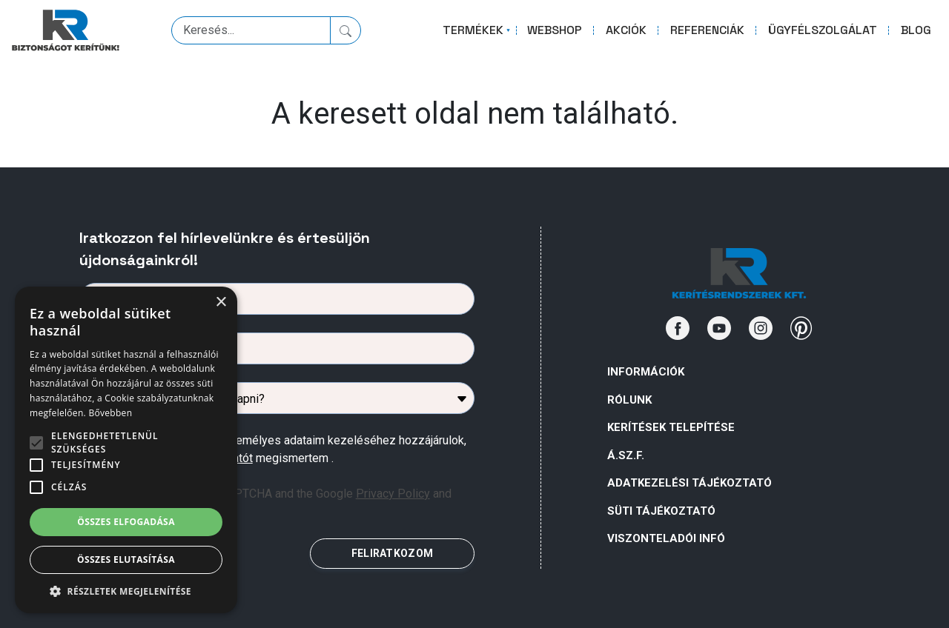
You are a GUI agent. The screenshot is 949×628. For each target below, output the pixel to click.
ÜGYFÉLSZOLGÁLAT (822, 30)
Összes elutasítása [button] (126, 559)
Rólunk (629, 400)
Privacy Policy (393, 494)
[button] (126, 591)
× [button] (220, 302)
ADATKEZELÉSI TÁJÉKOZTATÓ (689, 483)
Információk (645, 371)
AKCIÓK (626, 30)
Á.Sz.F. (625, 455)
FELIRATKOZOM (392, 553)
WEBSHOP (554, 30)
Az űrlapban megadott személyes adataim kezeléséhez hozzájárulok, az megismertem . (285, 449)
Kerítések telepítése (671, 427)
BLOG (916, 30)
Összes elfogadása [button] (126, 521)
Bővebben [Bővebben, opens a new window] (110, 413)
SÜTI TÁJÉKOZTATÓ (661, 511)
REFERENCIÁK (707, 30)
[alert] (126, 450)
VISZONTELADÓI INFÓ (666, 538)
